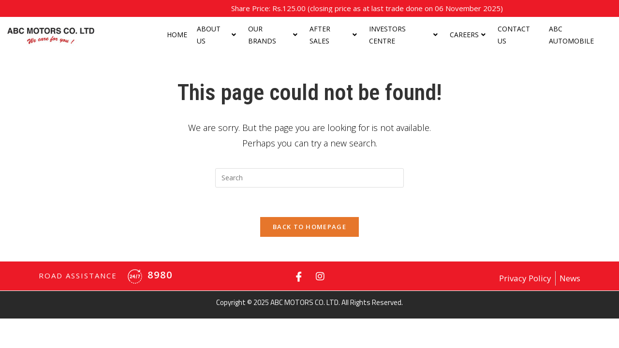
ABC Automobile (571, 34)
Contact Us (514, 34)
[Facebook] (299, 276)
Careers (468, 34)
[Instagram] (320, 276)
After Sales (333, 34)
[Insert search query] (309, 178)
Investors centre (403, 34)
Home (177, 34)
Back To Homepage (309, 226)
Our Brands (272, 34)
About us (216, 34)
